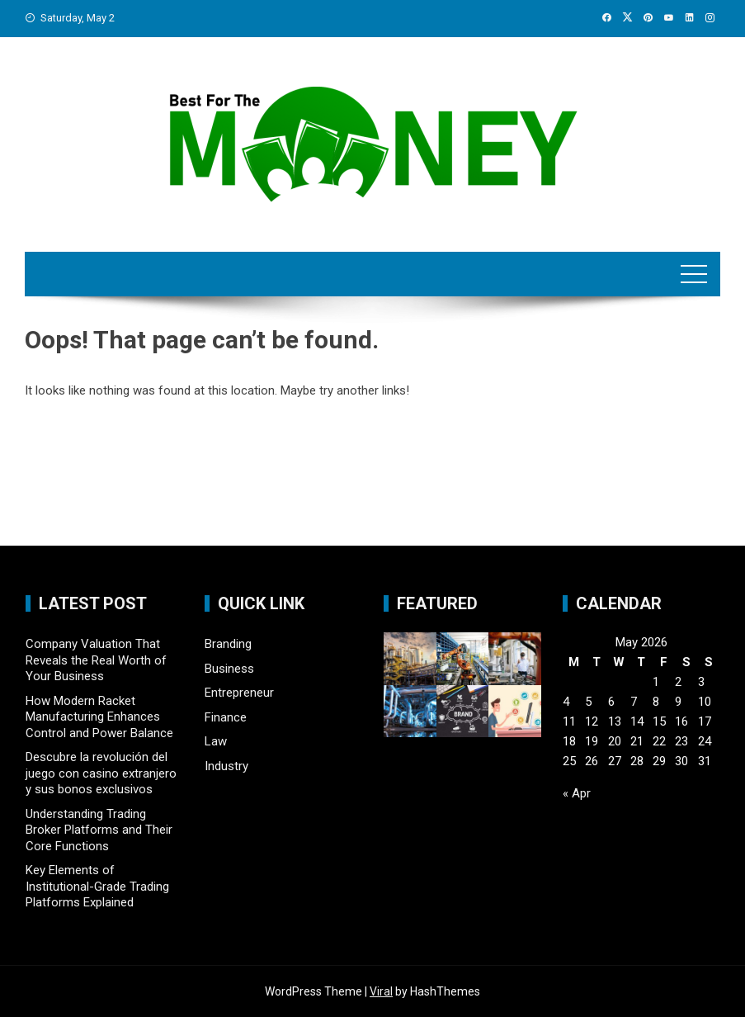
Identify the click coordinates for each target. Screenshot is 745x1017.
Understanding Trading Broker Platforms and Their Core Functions (99, 830)
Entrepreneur (239, 692)
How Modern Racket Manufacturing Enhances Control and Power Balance (99, 716)
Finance (226, 717)
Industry (226, 766)
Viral (381, 991)
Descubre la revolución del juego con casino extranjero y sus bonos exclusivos (101, 773)
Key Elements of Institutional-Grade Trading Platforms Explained (97, 886)
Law (216, 741)
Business (229, 668)
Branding (228, 643)
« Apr (577, 793)
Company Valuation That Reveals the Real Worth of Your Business (96, 660)
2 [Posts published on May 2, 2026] (678, 681)
